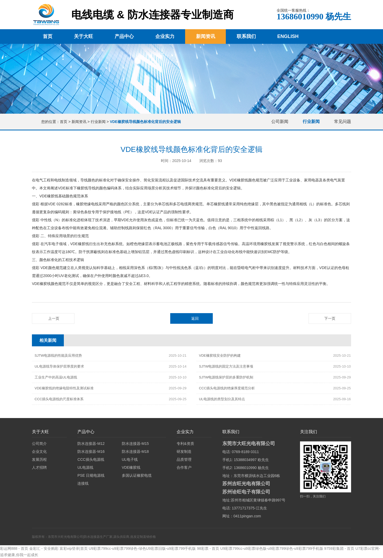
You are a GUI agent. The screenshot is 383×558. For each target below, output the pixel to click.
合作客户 (184, 467)
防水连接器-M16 (91, 451)
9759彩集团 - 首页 (339, 548)
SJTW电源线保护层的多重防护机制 (226, 377)
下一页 (329, 318)
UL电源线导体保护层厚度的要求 (59, 366)
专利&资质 (185, 443)
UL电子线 (130, 459)
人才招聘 (39, 467)
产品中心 (124, 36)
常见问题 (342, 121)
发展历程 (39, 459)
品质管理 (184, 459)
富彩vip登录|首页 (74, 548)
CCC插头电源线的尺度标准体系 (59, 399)
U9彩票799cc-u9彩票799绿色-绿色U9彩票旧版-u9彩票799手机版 (142, 548)
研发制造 (184, 451)
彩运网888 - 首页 (14, 548)
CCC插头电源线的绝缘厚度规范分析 (227, 388)
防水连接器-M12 (91, 443)
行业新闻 (98, 122)
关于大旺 (83, 36)
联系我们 (246, 36)
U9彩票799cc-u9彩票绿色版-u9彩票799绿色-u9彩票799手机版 (271, 548)
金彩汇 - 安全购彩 (44, 548)
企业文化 (39, 451)
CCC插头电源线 (90, 459)
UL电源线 (85, 467)
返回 (195, 318)
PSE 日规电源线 (91, 475)
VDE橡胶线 (131, 467)
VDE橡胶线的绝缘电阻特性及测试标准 (64, 388)
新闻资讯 (205, 36)
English (288, 36)
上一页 (53, 318)
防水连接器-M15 (135, 443)
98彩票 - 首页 (208, 548)
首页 (47, 36)
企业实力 (164, 36)
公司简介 (39, 443)
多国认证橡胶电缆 (137, 475)
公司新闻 (279, 121)
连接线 (83, 483)
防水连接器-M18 (135, 451)
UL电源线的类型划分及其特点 (222, 399)
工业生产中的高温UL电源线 (56, 377)
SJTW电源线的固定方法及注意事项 (226, 366)
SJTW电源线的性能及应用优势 (58, 355)
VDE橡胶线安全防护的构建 (220, 355)
